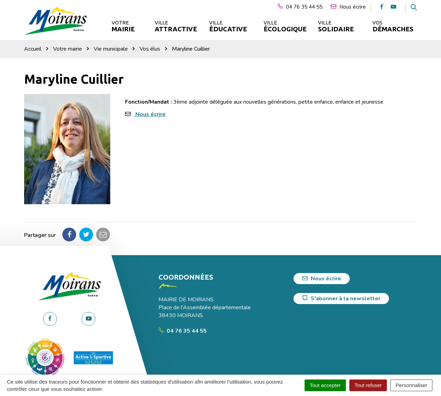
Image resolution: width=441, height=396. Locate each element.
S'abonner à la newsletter (341, 298)
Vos (392, 26)
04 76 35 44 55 (182, 331)
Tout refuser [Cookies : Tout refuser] (368, 385)
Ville (175, 26)
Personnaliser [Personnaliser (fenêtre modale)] (411, 385)
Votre (123, 26)
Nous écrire (150, 114)
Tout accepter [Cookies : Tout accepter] (325, 385)
